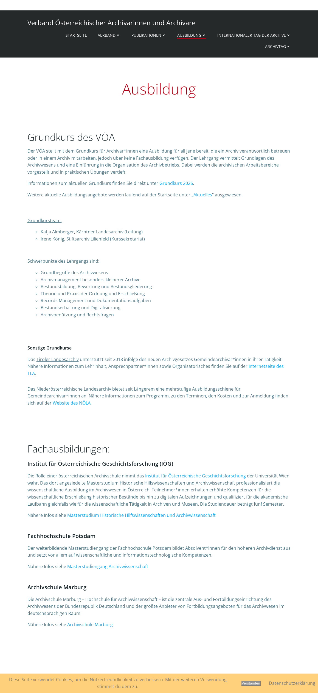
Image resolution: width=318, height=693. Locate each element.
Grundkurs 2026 (176, 183)
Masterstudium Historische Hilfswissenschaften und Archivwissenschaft (141, 515)
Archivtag (278, 46)
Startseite (76, 35)
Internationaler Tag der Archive (254, 35)
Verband (109, 35)
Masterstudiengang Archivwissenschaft (107, 566)
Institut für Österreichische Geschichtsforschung (195, 476)
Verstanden (251, 683)
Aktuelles (202, 195)
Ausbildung (191, 35)
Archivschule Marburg (90, 625)
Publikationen (148, 35)
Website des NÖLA (72, 403)
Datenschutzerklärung (292, 683)
